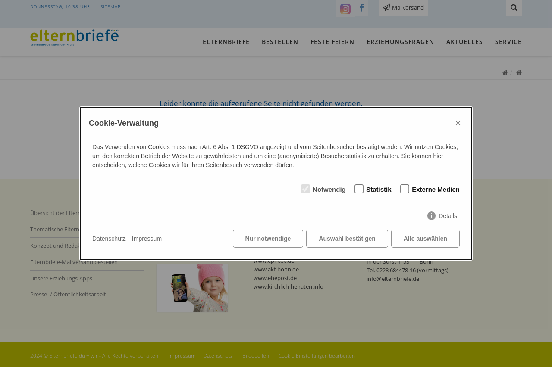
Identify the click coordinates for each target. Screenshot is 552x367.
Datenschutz (109, 238)
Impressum (147, 238)
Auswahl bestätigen (347, 238)
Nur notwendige (268, 238)
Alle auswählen (425, 238)
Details (448, 215)
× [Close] (458, 123)
